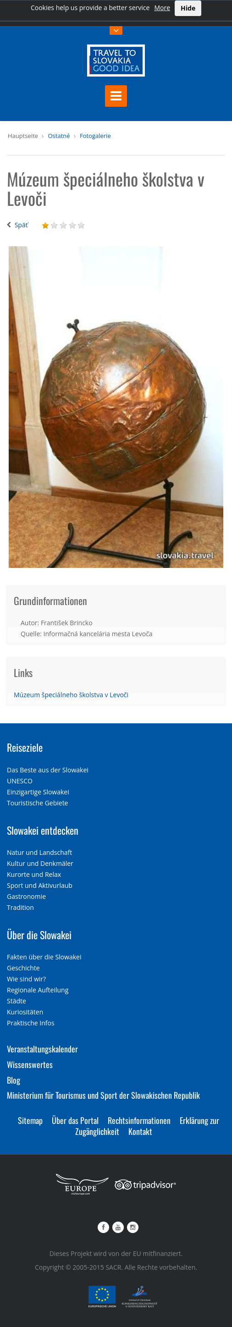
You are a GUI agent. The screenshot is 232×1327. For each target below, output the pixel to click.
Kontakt (140, 1131)
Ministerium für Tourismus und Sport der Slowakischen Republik (103, 1095)
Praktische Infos (31, 1023)
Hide (188, 8)
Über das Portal (75, 1120)
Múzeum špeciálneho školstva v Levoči (71, 694)
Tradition (20, 907)
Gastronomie (26, 896)
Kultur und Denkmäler (40, 863)
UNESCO (20, 780)
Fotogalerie (95, 136)
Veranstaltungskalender (42, 1049)
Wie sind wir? (26, 979)
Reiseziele (25, 747)
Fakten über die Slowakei (44, 957)
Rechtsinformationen (139, 1120)
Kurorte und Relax (34, 874)
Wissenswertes (30, 1064)
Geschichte (23, 968)
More (162, 7)
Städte (16, 1001)
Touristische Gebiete (37, 802)
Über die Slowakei (39, 934)
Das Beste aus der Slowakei (47, 769)
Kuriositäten (25, 1012)
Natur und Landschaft (39, 852)
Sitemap (30, 1120)
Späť (21, 224)
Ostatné (59, 136)
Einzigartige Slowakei (38, 791)
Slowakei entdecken (42, 830)
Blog (13, 1080)
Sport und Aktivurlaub (39, 885)
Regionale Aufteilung (37, 990)
